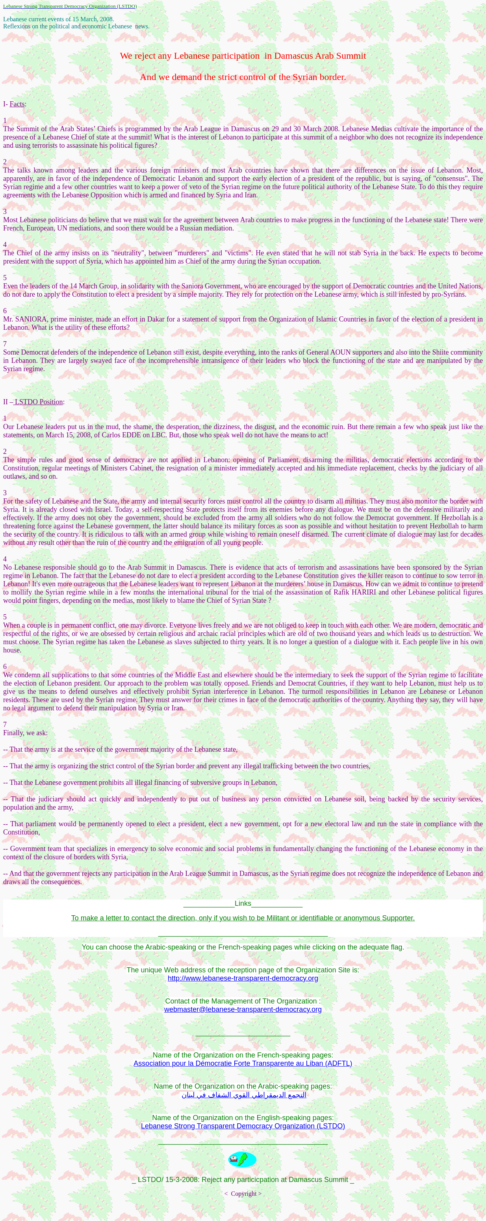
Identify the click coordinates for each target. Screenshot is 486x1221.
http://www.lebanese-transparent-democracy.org (243, 978)
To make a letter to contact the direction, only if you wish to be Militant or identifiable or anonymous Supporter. (243, 918)
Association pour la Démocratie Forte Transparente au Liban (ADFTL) (243, 1063)
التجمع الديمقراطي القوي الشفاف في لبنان (244, 1095)
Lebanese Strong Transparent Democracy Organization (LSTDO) (243, 1126)
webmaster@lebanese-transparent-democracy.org (243, 1009)
